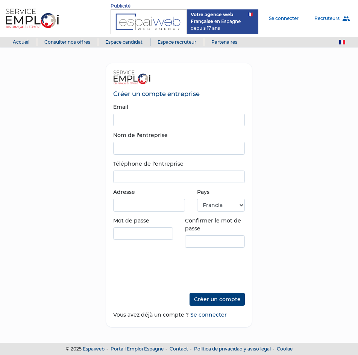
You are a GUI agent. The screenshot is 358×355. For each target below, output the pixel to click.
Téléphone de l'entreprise (148, 163)
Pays (203, 192)
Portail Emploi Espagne (137, 349)
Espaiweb (94, 349)
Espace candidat (124, 42)
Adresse (124, 192)
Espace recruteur (177, 42)
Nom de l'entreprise (140, 135)
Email (120, 107)
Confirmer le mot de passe (213, 224)
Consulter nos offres (67, 42)
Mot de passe (131, 220)
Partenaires (224, 42)
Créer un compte (217, 299)
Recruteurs (332, 19)
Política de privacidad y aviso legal (232, 349)
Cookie (285, 349)
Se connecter (284, 18)
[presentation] (170, 267)
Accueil (21, 42)
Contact (179, 349)
